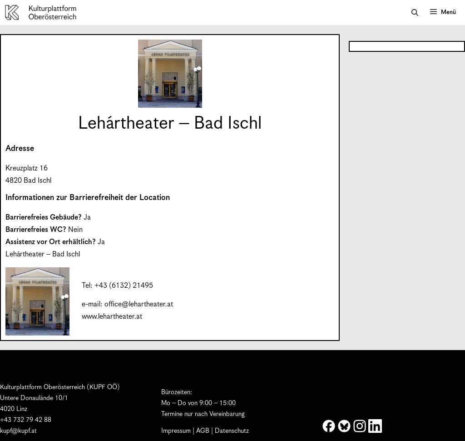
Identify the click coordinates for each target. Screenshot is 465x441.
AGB (202, 431)
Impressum (176, 431)
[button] (415, 13)
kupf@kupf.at (18, 431)
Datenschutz (232, 431)
